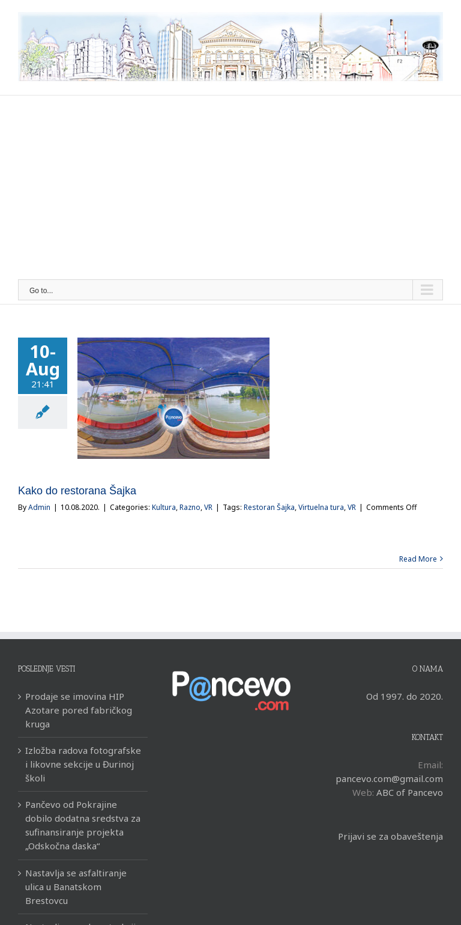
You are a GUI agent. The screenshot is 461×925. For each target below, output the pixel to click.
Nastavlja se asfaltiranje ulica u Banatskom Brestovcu (76, 886)
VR (208, 507)
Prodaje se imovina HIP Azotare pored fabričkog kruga (78, 710)
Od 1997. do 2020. (404, 696)
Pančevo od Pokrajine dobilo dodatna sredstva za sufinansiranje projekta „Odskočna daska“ (82, 825)
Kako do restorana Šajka (77, 491)
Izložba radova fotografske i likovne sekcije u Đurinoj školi (83, 764)
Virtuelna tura (321, 507)
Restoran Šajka (269, 507)
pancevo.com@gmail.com (389, 778)
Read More (418, 559)
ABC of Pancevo (409, 792)
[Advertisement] (230, 189)
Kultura (164, 507)
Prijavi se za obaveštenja (390, 836)
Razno (189, 507)
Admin (39, 507)
